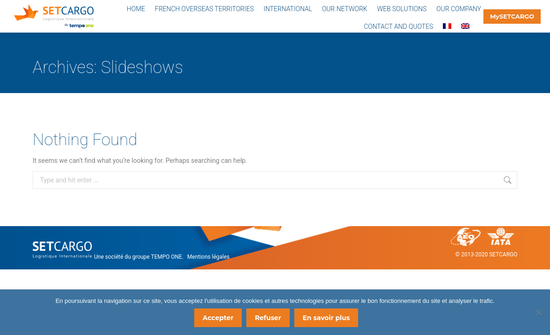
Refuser (269, 319)
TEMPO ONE (166, 257)
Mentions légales (208, 257)
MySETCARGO (512, 16)
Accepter (219, 319)
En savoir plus (327, 319)
